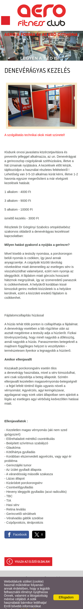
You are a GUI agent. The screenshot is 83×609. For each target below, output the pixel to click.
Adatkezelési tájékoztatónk (21, 602)
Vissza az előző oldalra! (32, 553)
